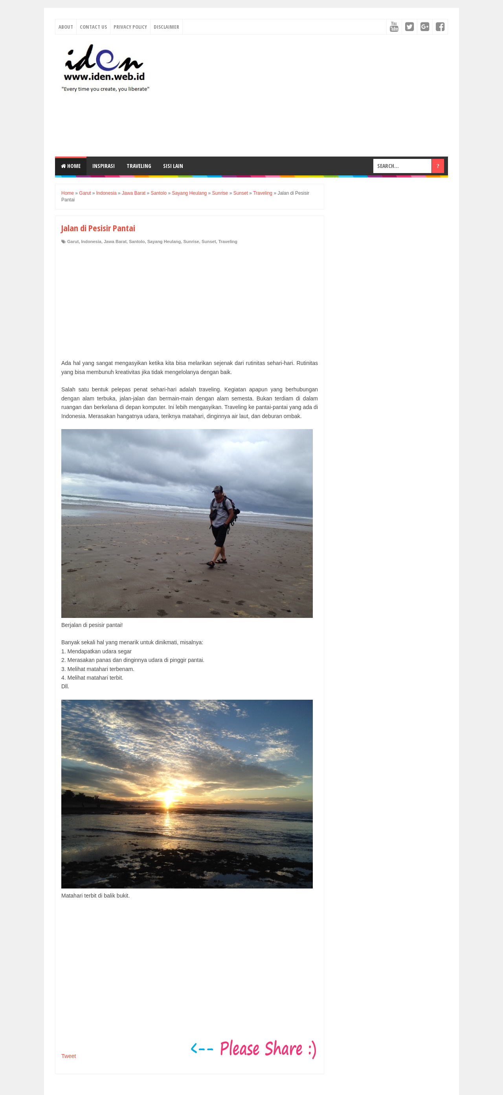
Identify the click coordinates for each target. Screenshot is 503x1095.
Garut (73, 241)
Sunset (209, 241)
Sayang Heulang (164, 241)
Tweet (68, 1056)
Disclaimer (166, 26)
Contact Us (93, 26)
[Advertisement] (305, 96)
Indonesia (91, 241)
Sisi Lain (173, 166)
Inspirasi (103, 166)
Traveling (139, 166)
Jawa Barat (115, 241)
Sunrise (191, 241)
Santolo (137, 241)
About (66, 26)
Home (71, 166)
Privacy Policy (130, 26)
